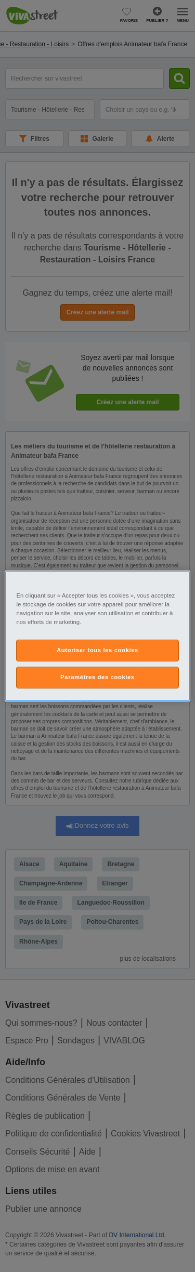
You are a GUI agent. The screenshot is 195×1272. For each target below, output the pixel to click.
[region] (97, 636)
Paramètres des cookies (97, 677)
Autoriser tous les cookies (97, 650)
